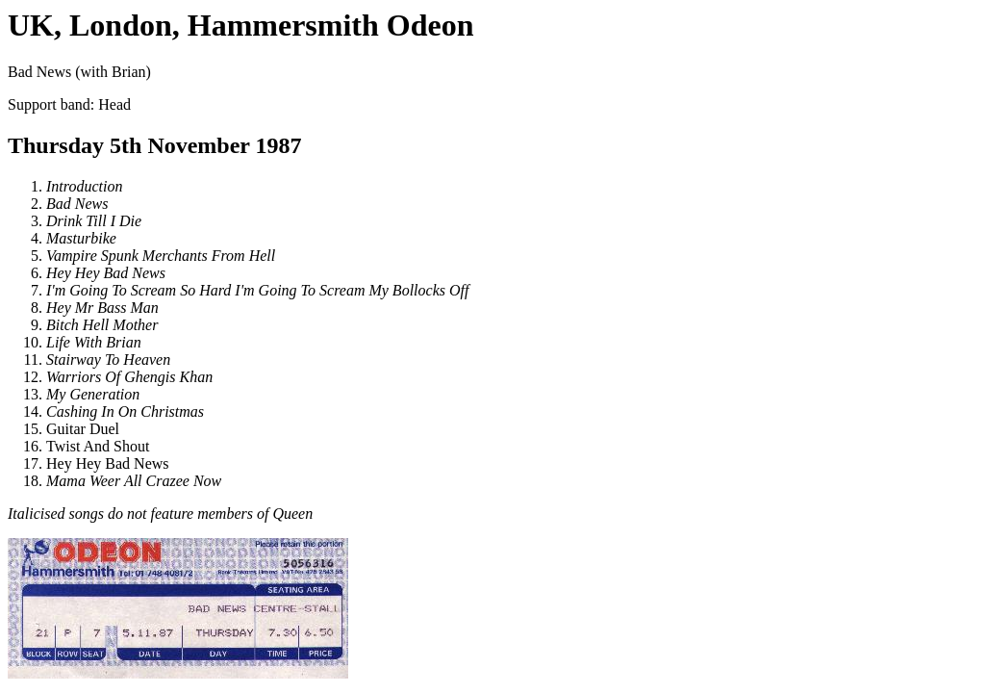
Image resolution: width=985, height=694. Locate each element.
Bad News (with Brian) (492, 371)
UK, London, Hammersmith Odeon (240, 25)
